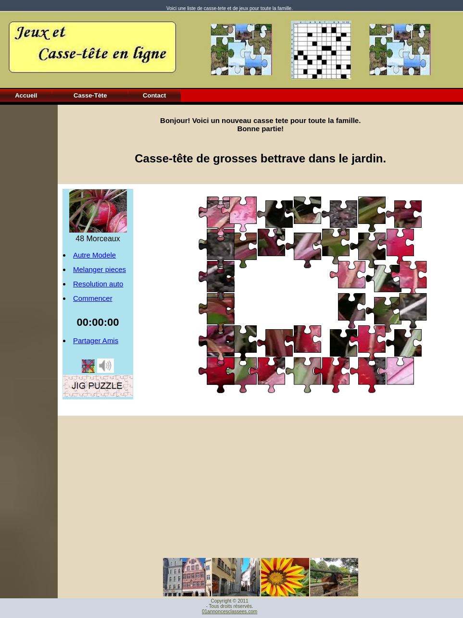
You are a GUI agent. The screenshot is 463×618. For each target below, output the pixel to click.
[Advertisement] (29, 249)
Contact (154, 95)
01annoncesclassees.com (229, 611)
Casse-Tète (90, 95)
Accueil (26, 95)
